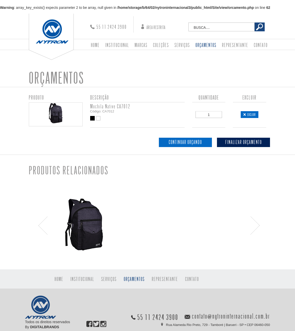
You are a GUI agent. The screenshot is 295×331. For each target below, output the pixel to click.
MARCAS (141, 45)
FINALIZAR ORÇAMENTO (243, 142)
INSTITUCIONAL (117, 45)
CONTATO (261, 45)
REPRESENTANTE (235, 45)
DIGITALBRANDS (44, 327)
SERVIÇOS (182, 45)
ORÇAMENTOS (205, 45)
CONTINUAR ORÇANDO (185, 142)
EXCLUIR (251, 114)
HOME (95, 45)
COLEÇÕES (161, 45)
